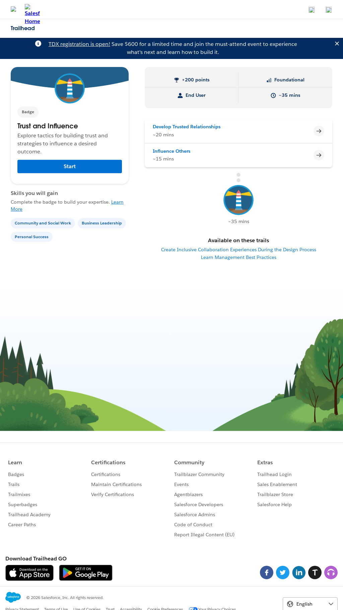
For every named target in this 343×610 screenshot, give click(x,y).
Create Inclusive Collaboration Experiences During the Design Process (238, 250)
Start (70, 166)
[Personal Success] (32, 236)
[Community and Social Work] (43, 222)
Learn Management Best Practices (238, 257)
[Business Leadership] (102, 222)
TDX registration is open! (79, 44)
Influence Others (171, 151)
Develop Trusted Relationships (186, 127)
